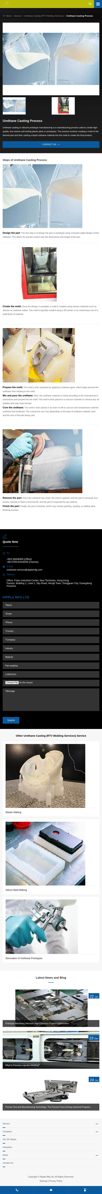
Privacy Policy (55, 1181)
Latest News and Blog (51, 977)
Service (17, 16)
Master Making (13, 812)
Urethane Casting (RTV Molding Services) (44, 16)
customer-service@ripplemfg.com (24, 569)
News (5, 1155)
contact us (51, 144)
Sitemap (43, 1181)
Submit (11, 720)
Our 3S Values (9, 1139)
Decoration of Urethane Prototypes (24, 958)
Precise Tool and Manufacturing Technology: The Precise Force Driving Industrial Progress (47, 1107)
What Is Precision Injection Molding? (22, 1065)
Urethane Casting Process (80, 16)
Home (8, 16)
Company (7, 1131)
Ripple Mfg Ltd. (47, 1177)
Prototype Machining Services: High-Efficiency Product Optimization (37, 1023)
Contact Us (8, 1163)
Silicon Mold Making (16, 890)
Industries (7, 1147)
